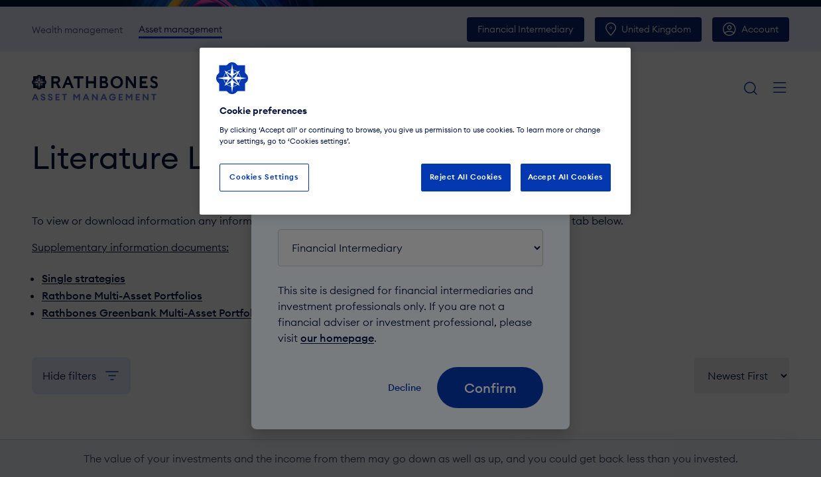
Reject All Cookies (466, 177)
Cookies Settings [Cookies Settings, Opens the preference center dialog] (263, 177)
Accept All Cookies (565, 177)
